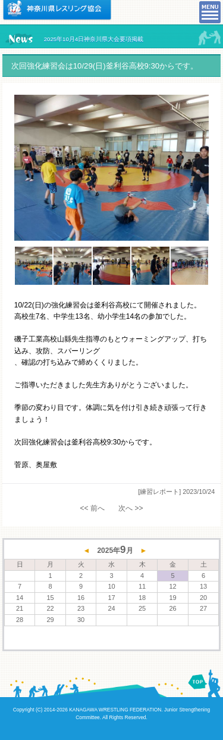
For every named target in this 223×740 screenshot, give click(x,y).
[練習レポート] (159, 491)
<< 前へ (92, 508)
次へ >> (130, 508)
